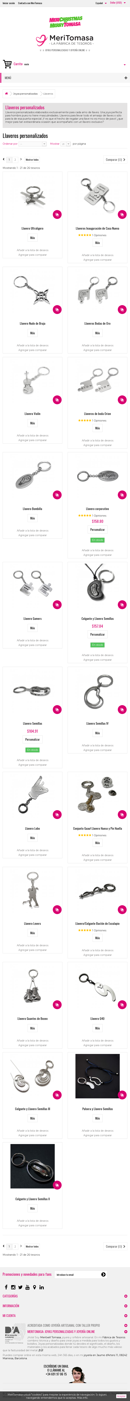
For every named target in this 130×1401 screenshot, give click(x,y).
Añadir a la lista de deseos (32, 250)
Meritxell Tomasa (50, 1337)
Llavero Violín (32, 414)
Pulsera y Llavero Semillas (97, 1109)
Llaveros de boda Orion (97, 414)
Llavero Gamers (33, 618)
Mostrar (55, 143)
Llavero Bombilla (32, 509)
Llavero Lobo (32, 828)
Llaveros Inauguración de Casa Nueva (97, 228)
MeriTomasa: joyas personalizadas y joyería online (61, 1331)
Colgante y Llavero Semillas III (32, 1109)
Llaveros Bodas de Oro (97, 323)
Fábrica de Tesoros (113, 1337)
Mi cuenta (9, 1315)
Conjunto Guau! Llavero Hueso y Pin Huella (97, 828)
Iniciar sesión (9, 3)
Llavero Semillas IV (97, 723)
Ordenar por (10, 143)
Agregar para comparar (32, 254)
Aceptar (121, 1396)
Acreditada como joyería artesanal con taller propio (63, 1325)
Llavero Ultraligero (32, 228)
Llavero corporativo (97, 509)
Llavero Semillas (32, 723)
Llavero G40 (97, 1018)
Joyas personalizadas (25, 93)
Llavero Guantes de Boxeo (33, 1018)
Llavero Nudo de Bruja (32, 323)
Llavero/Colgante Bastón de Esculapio (97, 923)
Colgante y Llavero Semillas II (32, 1199)
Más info (82, 1397)
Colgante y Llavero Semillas (97, 618)
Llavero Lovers (32, 923)
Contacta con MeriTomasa (30, 3)
